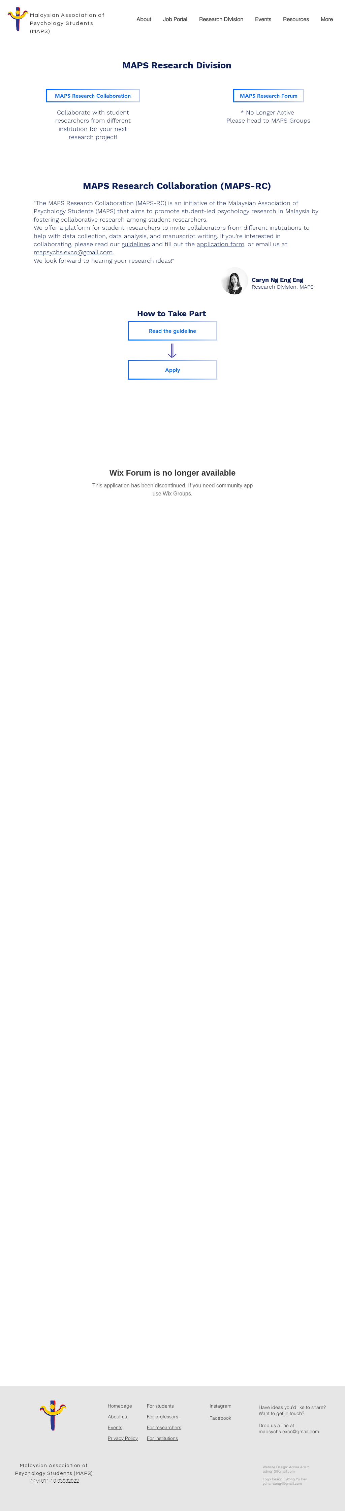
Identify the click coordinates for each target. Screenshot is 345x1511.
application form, (221, 244)
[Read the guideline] (172, 331)
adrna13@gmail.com (278, 1471)
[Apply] (172, 370)
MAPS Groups (290, 120)
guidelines (136, 244)
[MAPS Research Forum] (268, 95)
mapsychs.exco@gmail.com (73, 252)
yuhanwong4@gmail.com (282, 1483)
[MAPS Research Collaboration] (93, 95)
